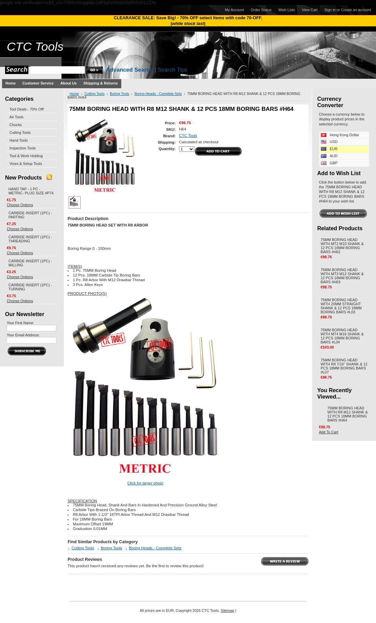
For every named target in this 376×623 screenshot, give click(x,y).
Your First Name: (20, 323)
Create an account (356, 10)
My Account (234, 10)
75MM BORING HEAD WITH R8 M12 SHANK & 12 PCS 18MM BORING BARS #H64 (347, 414)
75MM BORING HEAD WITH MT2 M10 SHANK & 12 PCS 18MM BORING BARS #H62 (342, 246)
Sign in (329, 10)
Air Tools (16, 117)
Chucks (15, 125)
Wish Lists (286, 10)
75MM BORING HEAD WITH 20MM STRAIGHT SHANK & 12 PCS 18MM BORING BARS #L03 (341, 306)
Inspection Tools (22, 148)
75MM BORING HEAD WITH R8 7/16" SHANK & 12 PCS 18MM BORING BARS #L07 (344, 366)
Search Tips (172, 70)
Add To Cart (328, 432)
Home (74, 94)
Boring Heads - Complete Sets (158, 94)
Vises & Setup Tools (25, 164)
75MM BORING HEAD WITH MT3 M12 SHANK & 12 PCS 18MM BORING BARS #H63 (342, 276)
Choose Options (20, 205)
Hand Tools (18, 140)
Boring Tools (119, 94)
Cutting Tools (20, 132)
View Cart (310, 10)
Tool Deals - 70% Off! (26, 109)
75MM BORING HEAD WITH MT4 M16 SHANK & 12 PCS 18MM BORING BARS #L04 (342, 336)
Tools (35, 46)
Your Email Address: (23, 335)
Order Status (261, 10)
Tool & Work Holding (26, 156)
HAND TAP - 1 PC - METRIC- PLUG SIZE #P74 (31, 191)
